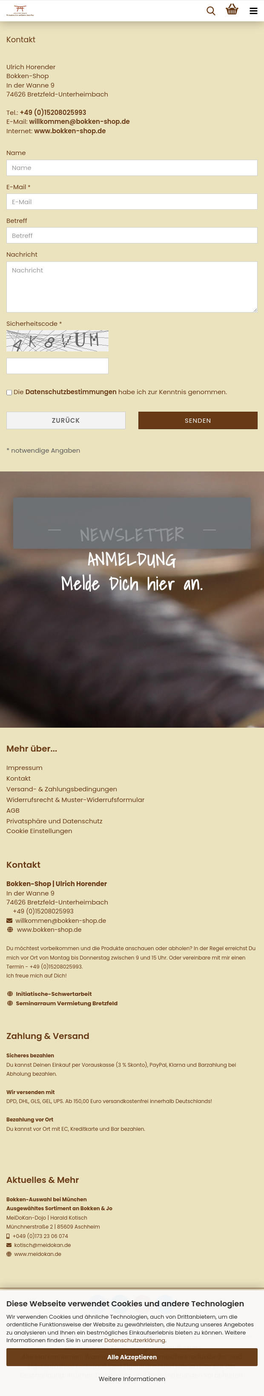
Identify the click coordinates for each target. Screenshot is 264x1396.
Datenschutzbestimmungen (71, 391)
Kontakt (18, 778)
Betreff (16, 220)
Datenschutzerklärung (134, 1340)
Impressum (24, 767)
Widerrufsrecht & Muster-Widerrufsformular (75, 799)
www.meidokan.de (37, 1254)
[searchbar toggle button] (210, 11)
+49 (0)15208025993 (53, 112)
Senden (198, 420)
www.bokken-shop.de (70, 130)
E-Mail (17, 186)
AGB (13, 810)
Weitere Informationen (132, 1379)
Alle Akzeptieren (132, 1357)
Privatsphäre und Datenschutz (54, 821)
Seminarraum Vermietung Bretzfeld (67, 1003)
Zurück (66, 420)
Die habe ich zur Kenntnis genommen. (120, 391)
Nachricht (21, 254)
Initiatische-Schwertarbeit (54, 994)
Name (16, 152)
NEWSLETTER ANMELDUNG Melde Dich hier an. (132, 559)
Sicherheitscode (32, 323)
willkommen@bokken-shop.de (79, 121)
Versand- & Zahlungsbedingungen (61, 788)
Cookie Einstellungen (39, 830)
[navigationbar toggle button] (253, 11)
